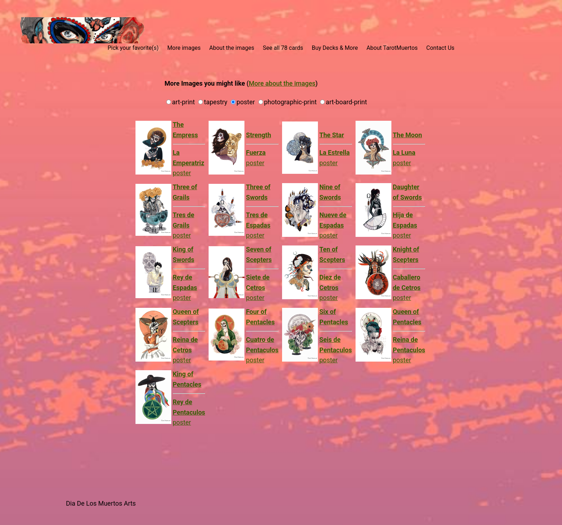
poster (262, 149)
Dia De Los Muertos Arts (101, 503)
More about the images (282, 83)
